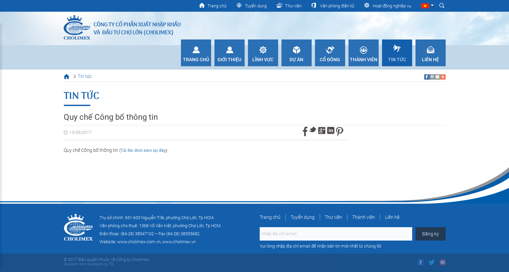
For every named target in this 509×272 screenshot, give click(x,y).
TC (111, 264)
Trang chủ (196, 59)
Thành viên (363, 59)
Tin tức (397, 59)
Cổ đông (330, 59)
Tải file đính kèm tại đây (143, 150)
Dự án (296, 59)
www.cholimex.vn (179, 241)
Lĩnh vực (262, 59)
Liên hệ (430, 59)
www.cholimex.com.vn (139, 241)
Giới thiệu (229, 59)
